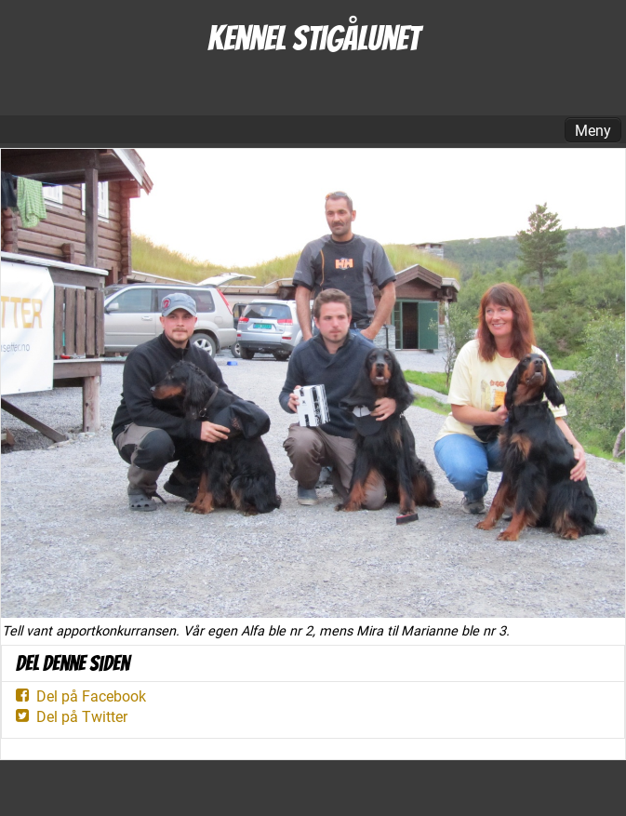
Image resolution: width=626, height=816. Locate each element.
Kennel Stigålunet (313, 38)
